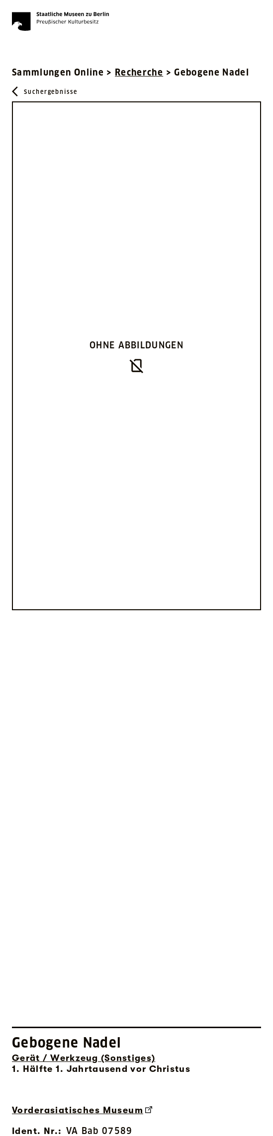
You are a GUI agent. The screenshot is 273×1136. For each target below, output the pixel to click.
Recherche (139, 72)
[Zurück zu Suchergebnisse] (45, 91)
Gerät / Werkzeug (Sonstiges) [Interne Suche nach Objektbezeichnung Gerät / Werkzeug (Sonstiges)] (83, 1058)
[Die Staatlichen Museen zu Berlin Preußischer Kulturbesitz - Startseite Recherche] (60, 21)
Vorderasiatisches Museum (82, 1110)
